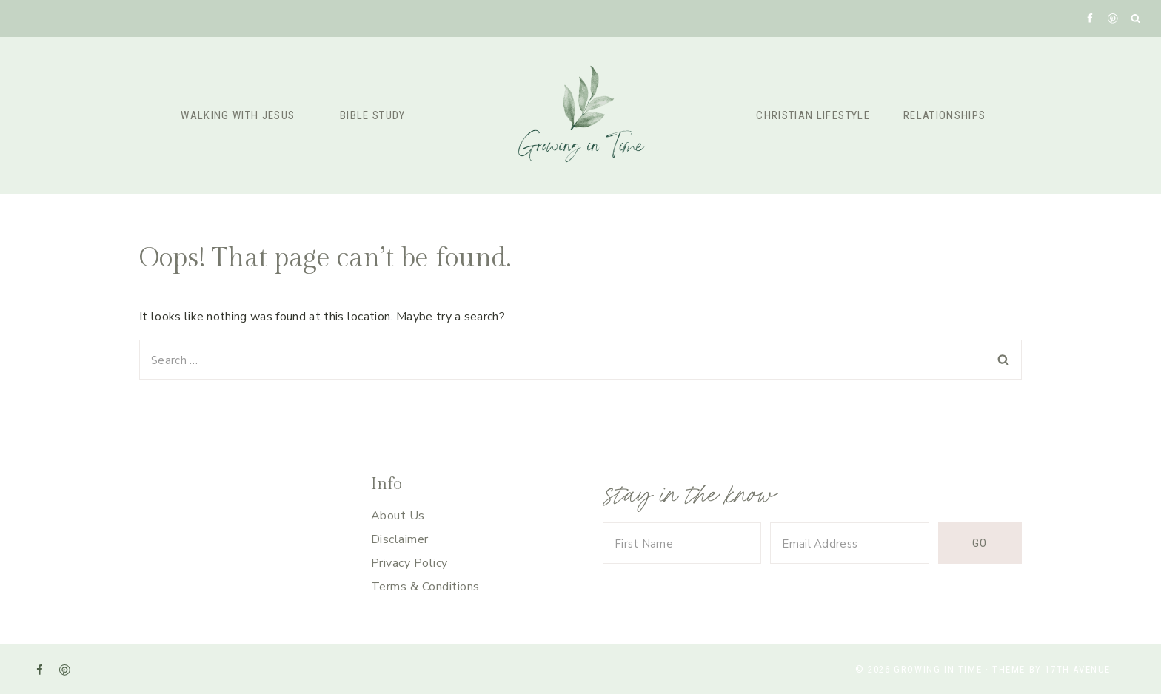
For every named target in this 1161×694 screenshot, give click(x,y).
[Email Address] (849, 543)
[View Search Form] (1136, 19)
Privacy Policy (409, 563)
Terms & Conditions (425, 587)
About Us (398, 516)
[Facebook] (1090, 18)
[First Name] (682, 543)
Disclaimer (400, 539)
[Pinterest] (1112, 18)
